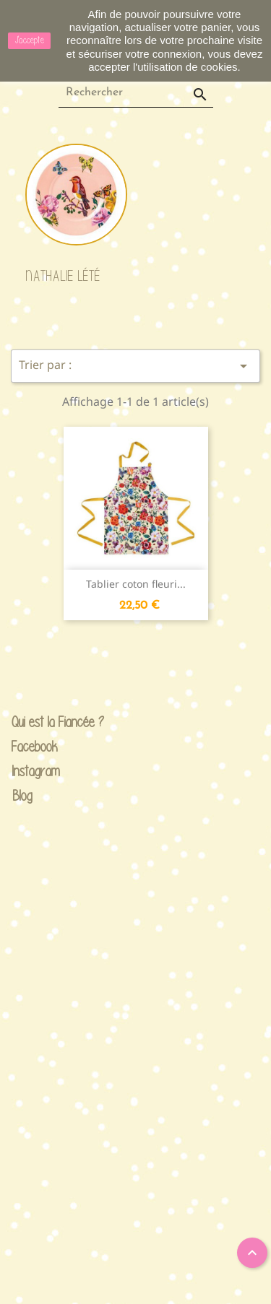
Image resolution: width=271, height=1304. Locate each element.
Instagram (23, 771)
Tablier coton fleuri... (136, 584)
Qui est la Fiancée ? (23, 722)
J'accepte (29, 40)
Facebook (23, 747)
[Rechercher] (136, 93)
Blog (23, 795)
